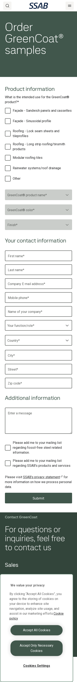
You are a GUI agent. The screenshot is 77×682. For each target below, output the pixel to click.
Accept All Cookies (36, 630)
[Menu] (70, 6)
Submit (38, 498)
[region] (36, 628)
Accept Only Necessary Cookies (36, 648)
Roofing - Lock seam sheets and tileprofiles (36, 133)
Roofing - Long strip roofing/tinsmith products (39, 146)
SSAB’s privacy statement (43, 477)
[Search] (7, 6)
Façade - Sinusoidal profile (32, 121)
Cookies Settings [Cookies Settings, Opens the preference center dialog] (36, 666)
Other (17, 178)
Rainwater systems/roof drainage (37, 168)
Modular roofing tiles (28, 158)
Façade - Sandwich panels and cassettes (42, 111)
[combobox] (38, 194)
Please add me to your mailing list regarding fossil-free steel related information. (37, 447)
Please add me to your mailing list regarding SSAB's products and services (41, 463)
